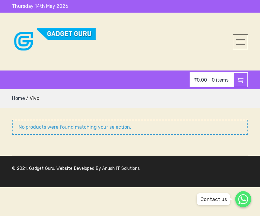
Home (18, 98)
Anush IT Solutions (121, 168)
